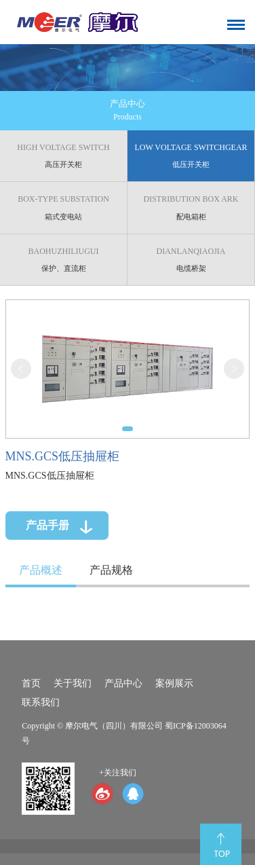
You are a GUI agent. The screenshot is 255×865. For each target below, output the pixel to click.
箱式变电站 (69, 206)
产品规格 (106, 568)
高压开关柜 (69, 155)
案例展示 (174, 683)
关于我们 (73, 683)
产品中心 (123, 683)
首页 (31, 683)
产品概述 (36, 568)
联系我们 (41, 702)
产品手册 (43, 519)
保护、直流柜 (69, 257)
